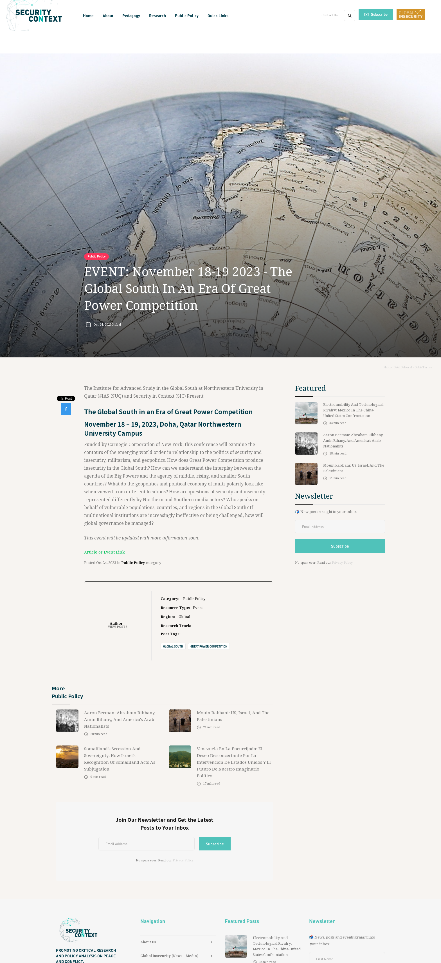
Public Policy (96, 256)
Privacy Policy (183, 860)
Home (88, 15)
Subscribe (379, 14)
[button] (108, 15)
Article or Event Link (104, 552)
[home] (41, 15)
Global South (173, 646)
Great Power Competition (208, 646)
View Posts (117, 626)
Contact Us (329, 15)
